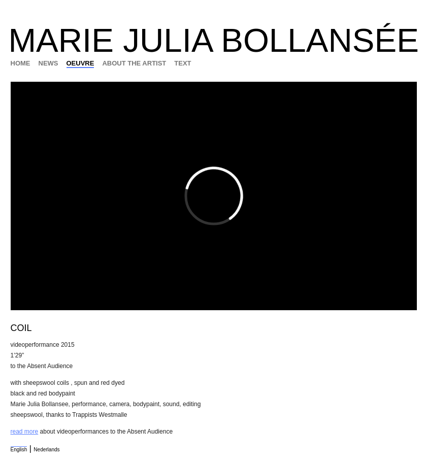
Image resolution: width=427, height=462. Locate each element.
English (19, 449)
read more (25, 431)
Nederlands (46, 449)
